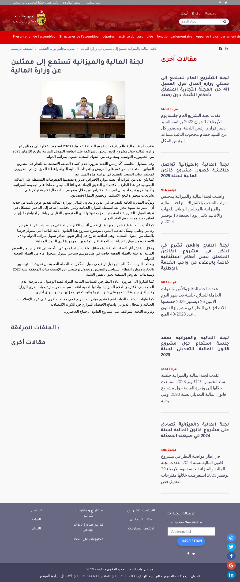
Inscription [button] (191, 541)
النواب (36, 519)
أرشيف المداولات (72, 2)
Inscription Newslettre (185, 523)
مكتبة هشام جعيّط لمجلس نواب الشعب (36, 2)
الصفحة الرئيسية (22, 48)
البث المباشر (93, 2)
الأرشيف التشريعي (141, 511)
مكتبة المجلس (141, 519)
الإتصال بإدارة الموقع (56, 576)
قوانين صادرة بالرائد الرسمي (88, 527)
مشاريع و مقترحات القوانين (89, 513)
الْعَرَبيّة (184, 13)
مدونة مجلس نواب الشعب (57, 48)
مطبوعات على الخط (88, 539)
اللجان (36, 529)
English (197, 13)
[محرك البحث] (204, 22)
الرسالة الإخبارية (181, 514)
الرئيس (36, 511)
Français (210, 13)
